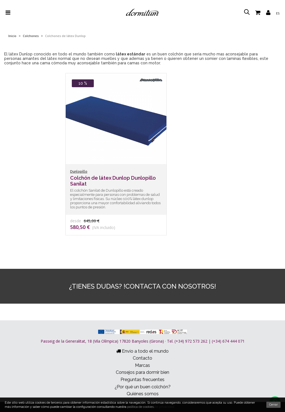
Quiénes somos (143, 393)
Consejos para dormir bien (142, 372)
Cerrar (273, 404)
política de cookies (140, 407)
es (277, 13)
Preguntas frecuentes (142, 379)
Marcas (142, 365)
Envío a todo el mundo (142, 351)
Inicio (12, 36)
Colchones (31, 36)
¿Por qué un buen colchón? (143, 386)
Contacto (142, 358)
